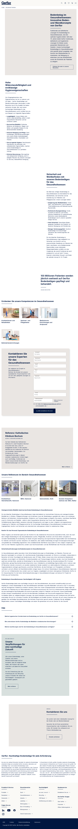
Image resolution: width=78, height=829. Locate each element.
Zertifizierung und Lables (45, 801)
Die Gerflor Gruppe (63, 796)
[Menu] (75, 3)
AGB (4, 822)
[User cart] (72, 3)
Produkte (4, 792)
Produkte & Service (7, 787)
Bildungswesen (24, 809)
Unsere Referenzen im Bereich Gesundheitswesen (24, 475)
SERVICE (48, 708)
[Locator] (65, 3)
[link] (3, 810)
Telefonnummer (38, 398)
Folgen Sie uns (6, 805)
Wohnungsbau (23, 803)
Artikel (3, 801)
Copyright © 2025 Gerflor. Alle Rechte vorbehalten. (16, 825)
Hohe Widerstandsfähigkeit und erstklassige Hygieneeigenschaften (18, 86)
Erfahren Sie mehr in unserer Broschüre (61, 67)
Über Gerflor (61, 801)
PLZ (36, 370)
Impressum (37, 822)
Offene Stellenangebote (64, 807)
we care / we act (43, 792)
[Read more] (10, 491)
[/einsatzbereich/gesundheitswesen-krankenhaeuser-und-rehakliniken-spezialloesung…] (10, 317)
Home (3, 7)
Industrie (22, 798)
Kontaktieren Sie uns (57, 712)
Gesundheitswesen (25, 795)
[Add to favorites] (17, 482)
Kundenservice (62, 787)
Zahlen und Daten (45, 289)
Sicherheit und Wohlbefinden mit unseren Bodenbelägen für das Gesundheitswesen (58, 179)
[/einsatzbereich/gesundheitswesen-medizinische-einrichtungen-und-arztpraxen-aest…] (48, 317)
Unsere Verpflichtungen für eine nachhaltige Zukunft (15, 646)
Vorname (37, 352)
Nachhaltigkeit (43, 787)
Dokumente (4, 798)
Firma (36, 392)
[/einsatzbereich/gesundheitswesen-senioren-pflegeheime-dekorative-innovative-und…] (29, 317)
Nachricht (37, 376)
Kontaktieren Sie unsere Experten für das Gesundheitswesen (19, 358)
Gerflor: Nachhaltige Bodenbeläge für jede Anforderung (26, 756)
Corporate (60, 804)
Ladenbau (22, 801)
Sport (21, 792)
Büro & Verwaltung (25, 806)
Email (36, 364)
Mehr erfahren (66, 466)
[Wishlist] (69, 3)
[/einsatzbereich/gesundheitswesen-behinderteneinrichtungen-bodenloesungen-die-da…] (10, 337)
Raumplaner (4, 795)
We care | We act (9, 638)
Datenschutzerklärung (49, 404)
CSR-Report (42, 798)
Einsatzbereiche (25, 787)
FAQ (3, 608)
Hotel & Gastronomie (25, 813)
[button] (39, 616)
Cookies (12, 822)
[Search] (62, 3)
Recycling (41, 795)
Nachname (37, 358)
